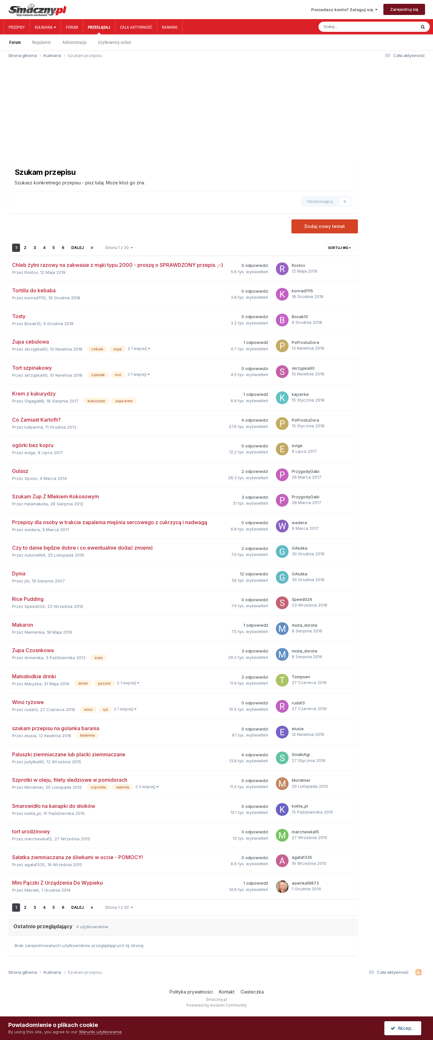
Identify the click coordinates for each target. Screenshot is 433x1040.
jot (26, 580)
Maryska (32, 683)
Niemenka (34, 632)
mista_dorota (304, 625)
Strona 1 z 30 (119, 247)
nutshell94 (34, 555)
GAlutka (299, 548)
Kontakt (226, 991)
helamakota (36, 503)
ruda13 (31, 709)
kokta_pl (32, 813)
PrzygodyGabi (305, 471)
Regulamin (41, 42)
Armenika (33, 657)
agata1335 (34, 864)
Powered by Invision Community (216, 1005)
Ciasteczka (252, 991)
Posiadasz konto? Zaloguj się (344, 9)
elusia (30, 735)
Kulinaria (45, 27)
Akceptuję (404, 1028)
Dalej (77, 247)
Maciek (31, 890)
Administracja (74, 42)
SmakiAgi (301, 754)
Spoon (30, 478)
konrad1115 (35, 297)
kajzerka (300, 394)
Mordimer (33, 787)
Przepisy (17, 27)
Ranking (170, 27)
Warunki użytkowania (100, 1031)
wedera (32, 529)
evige (29, 452)
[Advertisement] (217, 112)
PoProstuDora (305, 342)
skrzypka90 (35, 349)
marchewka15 (38, 838)
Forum (72, 27)
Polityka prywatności (191, 991)
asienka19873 (305, 883)
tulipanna (33, 427)
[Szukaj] (354, 27)
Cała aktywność (136, 27)
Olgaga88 (34, 400)
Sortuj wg (339, 248)
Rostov (31, 272)
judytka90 (34, 761)
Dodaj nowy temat (324, 226)
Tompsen (301, 676)
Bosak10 (32, 323)
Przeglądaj (99, 29)
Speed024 (34, 606)
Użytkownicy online (114, 42)
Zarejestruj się (404, 9)
